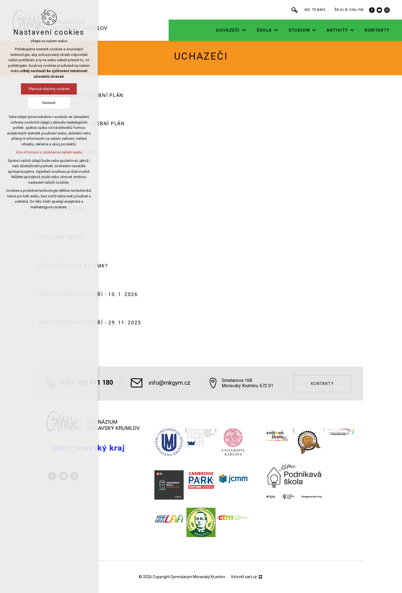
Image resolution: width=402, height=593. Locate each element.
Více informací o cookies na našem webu (49, 152)
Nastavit (49, 103)
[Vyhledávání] (301, 10)
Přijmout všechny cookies (49, 89)
